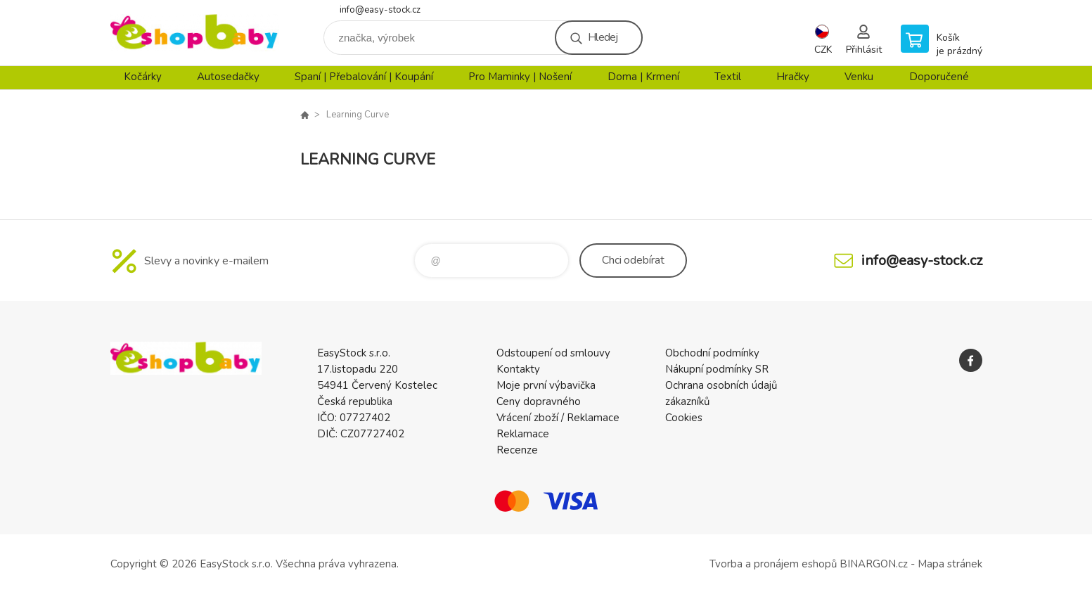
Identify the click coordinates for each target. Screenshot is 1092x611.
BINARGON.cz (874, 564)
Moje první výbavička (546, 385)
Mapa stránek (950, 564)
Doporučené (939, 77)
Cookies (683, 418)
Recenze (517, 450)
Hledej (602, 37)
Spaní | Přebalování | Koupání (364, 77)
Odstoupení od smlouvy (553, 353)
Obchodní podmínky (712, 353)
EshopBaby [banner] (194, 32)
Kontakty (518, 369)
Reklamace (522, 434)
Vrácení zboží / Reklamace (557, 418)
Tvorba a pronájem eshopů (773, 564)
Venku (858, 77)
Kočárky (143, 77)
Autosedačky (228, 77)
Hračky (792, 77)
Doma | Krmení (643, 77)
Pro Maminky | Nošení (520, 77)
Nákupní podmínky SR (717, 369)
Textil (727, 77)
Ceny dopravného (538, 401)
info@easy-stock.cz (380, 10)
